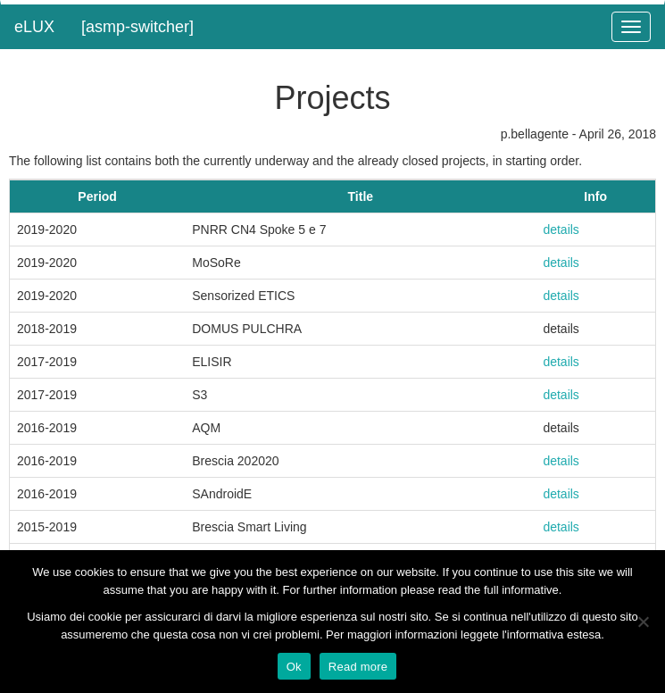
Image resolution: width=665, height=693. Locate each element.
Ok (294, 666)
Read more (358, 666)
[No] (643, 621)
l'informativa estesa (551, 634)
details (560, 229)
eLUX (34, 27)
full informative (521, 590)
